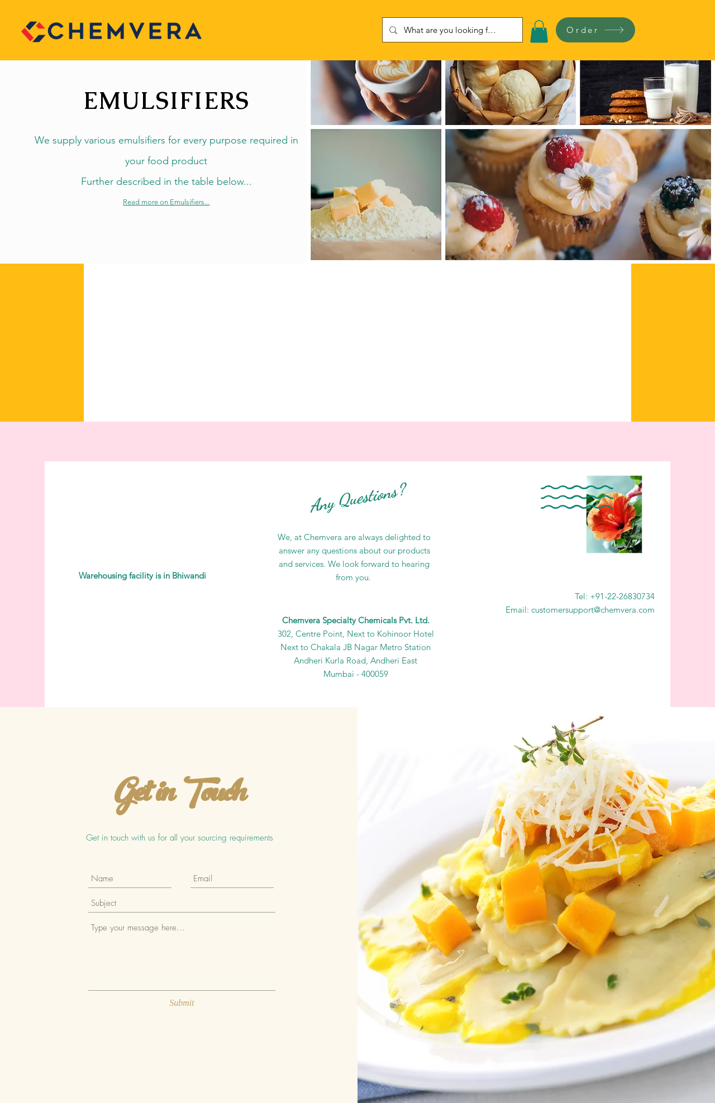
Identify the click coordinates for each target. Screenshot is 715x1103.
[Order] (595, 29)
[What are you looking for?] (451, 30)
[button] (539, 31)
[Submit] (181, 1003)
